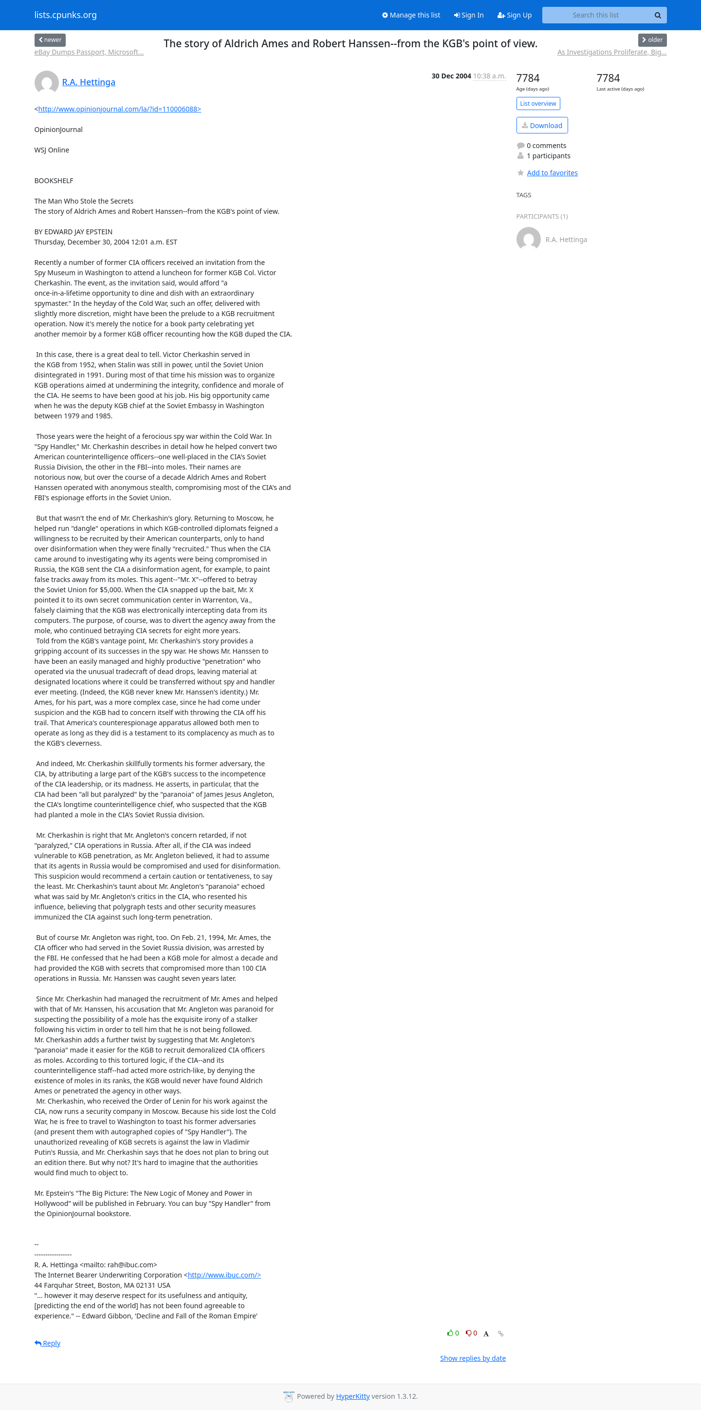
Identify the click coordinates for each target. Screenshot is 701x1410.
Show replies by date (473, 1358)
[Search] (658, 15)
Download (542, 125)
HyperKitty (352, 1396)
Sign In (469, 14)
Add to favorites (547, 172)
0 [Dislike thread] (472, 1332)
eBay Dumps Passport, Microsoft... (89, 51)
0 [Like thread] (454, 1332)
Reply (48, 1343)
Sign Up (515, 14)
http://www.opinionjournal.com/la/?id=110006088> (120, 108)
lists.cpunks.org (66, 15)
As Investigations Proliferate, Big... (611, 51)
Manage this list (411, 14)
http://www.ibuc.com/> (224, 1274)
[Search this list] (596, 15)
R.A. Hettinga (89, 82)
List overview (538, 103)
